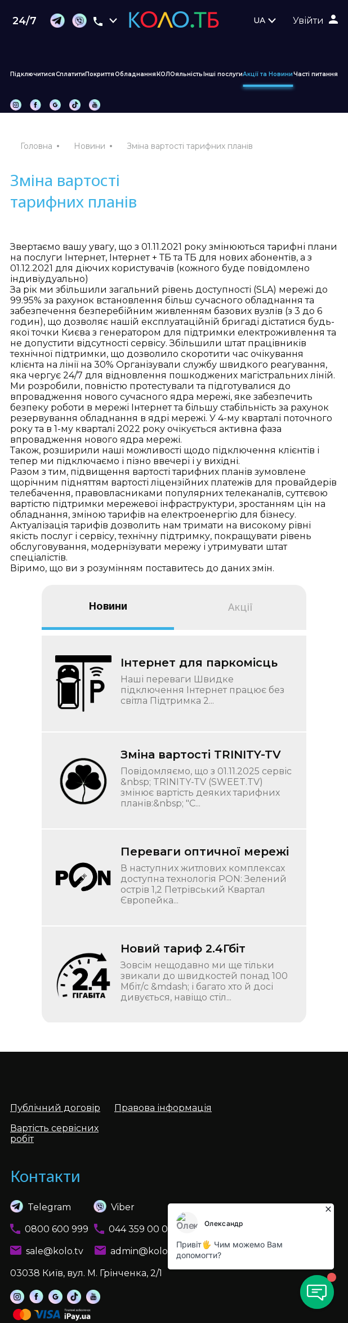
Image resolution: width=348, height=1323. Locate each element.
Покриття (99, 74)
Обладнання (135, 74)
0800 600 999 (56, 1229)
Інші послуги (223, 74)
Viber (103, 1206)
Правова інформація (163, 1107)
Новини (89, 146)
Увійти (308, 20)
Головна (36, 146)
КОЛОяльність (180, 74)
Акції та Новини (268, 74)
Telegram (40, 1206)
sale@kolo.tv (54, 1251)
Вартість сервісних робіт (54, 1133)
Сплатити (70, 74)
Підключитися (32, 74)
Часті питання (315, 74)
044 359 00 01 (140, 1229)
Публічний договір (55, 1107)
